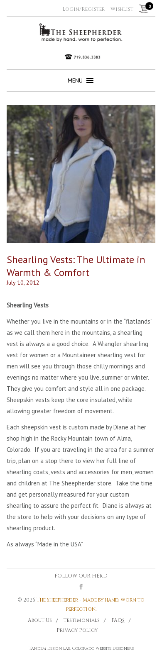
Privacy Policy (77, 630)
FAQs (118, 620)
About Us (40, 620)
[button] (75, 80)
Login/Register (83, 9)
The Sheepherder (57, 600)
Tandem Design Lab (49, 648)
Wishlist (121, 9)
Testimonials (82, 620)
